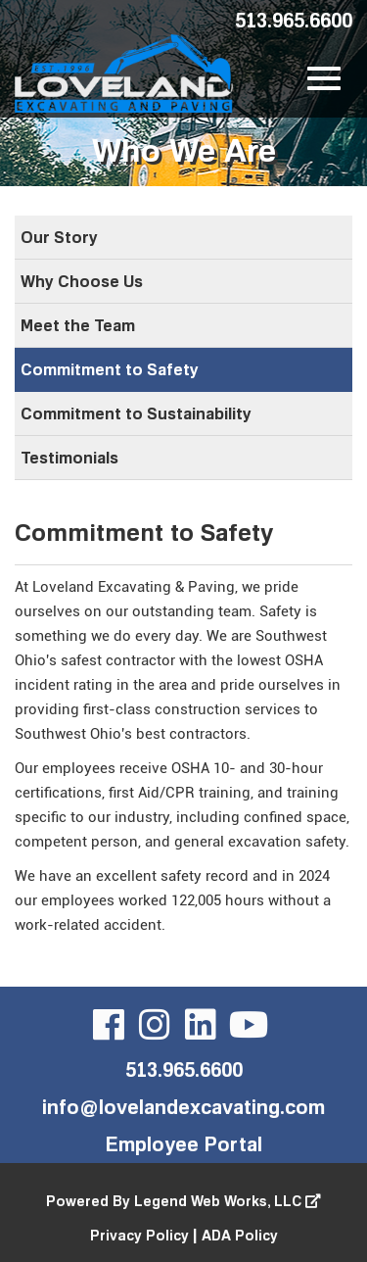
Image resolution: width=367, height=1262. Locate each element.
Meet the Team (78, 325)
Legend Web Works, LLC (227, 1200)
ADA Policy (240, 1235)
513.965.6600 (293, 19)
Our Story (59, 237)
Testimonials (69, 457)
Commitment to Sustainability (136, 413)
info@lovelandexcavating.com (183, 1106)
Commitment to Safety (110, 369)
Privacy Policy (139, 1235)
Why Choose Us (82, 281)
